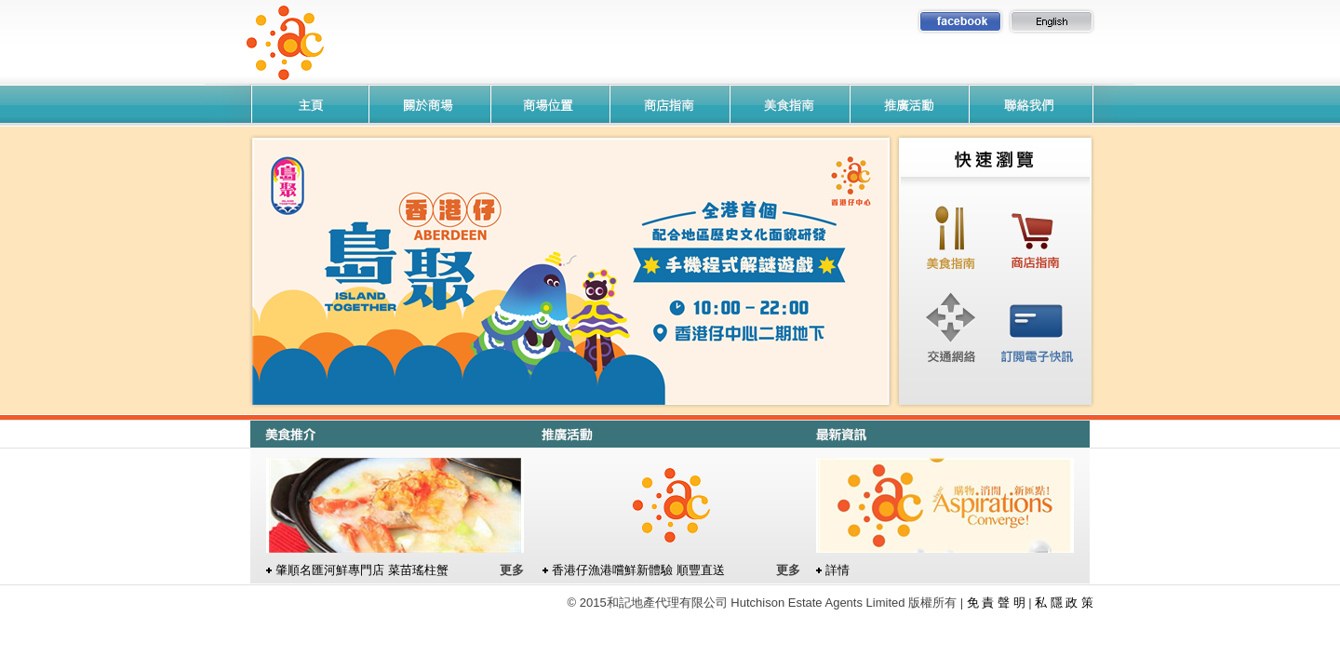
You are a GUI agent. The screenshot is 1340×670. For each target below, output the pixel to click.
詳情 (837, 570)
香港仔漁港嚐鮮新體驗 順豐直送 (638, 570)
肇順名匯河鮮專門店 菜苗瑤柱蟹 (362, 570)
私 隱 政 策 (1064, 603)
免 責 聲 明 (996, 603)
